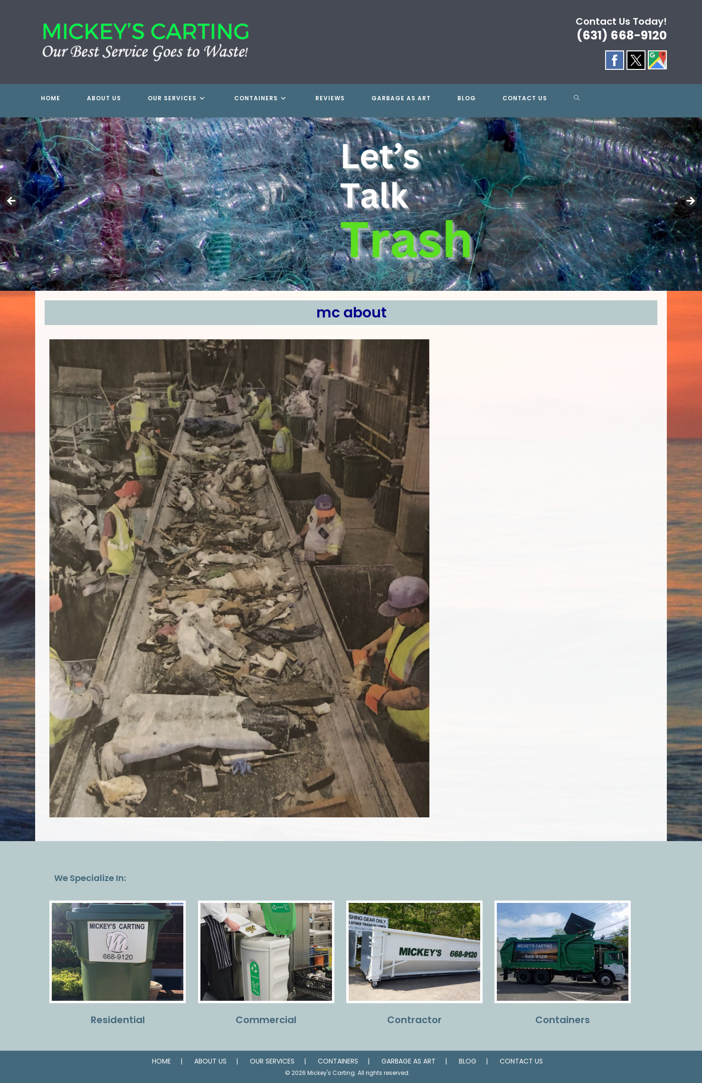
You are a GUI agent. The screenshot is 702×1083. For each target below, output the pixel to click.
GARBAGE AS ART (408, 1061)
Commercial (266, 1019)
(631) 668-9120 (622, 35)
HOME (161, 1061)
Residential (118, 1019)
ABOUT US (210, 1061)
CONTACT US (521, 1061)
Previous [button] (12, 201)
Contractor (414, 1019)
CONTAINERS (338, 1061)
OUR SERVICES (272, 1061)
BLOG (467, 1061)
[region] (351, 204)
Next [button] (690, 201)
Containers (562, 1019)
